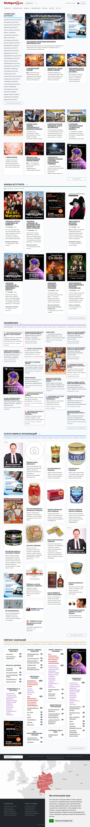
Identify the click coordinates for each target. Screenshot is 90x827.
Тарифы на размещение (10, 813)
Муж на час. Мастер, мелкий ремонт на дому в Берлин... (76, 332)
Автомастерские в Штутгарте (13, 20)
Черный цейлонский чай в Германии (55, 510)
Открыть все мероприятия (77, 318)
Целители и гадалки (10, 92)
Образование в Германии (32, 813)
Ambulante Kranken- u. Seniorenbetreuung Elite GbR (75, 708)
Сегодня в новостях (30, 806)
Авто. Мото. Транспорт (9, 343)
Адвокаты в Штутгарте (10, 27)
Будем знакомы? (30, 377)
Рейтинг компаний (15, 640)
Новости (7, 8)
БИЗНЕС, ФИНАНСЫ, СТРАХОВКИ (70, 438)
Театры (16, 188)
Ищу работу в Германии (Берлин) (32, 362)
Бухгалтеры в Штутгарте (11, 35)
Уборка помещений (10, 86)
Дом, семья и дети (30, 808)
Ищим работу (50, 332)
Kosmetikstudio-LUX (11, 679)
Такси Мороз (9, 654)
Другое (77, 391)
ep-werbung (30, 742)
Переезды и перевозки (11, 68)
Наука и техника (29, 809)
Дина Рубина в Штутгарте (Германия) (74, 223)
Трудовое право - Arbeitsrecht (32, 463)
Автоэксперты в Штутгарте (12, 25)
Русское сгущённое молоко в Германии (75, 510)
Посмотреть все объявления (77, 428)
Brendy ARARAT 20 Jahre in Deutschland (55, 593)
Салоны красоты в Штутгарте (13, 76)
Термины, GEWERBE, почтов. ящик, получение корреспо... (76, 382)
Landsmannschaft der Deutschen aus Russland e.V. (54, 721)
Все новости (77, 179)
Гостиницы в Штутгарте (11, 40)
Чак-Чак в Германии (33, 545)
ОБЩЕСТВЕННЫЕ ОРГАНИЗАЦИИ (55, 706)
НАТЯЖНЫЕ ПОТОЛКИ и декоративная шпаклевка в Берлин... (76, 366)
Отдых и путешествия (10, 61)
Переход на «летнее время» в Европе (55, 69)
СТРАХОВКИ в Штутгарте (11, 81)
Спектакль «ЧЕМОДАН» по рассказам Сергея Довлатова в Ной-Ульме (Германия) (33, 225)
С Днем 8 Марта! (11, 157)
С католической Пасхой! (32, 69)
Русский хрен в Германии (74, 469)
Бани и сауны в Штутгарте (12, 30)
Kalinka (29, 717)
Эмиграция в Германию (11, 97)
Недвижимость (29, 356)
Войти (83, 3)
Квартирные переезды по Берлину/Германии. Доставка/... (34, 413)
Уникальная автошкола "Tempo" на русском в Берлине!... (34, 394)
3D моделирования (12, 611)
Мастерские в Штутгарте (11, 50)
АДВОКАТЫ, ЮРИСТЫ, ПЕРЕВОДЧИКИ (30, 438)
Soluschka (29, 722)
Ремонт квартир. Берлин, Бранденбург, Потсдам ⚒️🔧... (13, 351)
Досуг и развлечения (30, 385)
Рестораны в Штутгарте (11, 71)
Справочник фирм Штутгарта (36, 756)
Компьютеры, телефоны (11, 45)
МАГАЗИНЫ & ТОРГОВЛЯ (34, 677)
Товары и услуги (8, 808)
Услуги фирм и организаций (20, 433)
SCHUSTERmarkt (31, 720)
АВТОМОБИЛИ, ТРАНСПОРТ (11, 438)
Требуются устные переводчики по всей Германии (34, 622)
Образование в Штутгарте (12, 58)
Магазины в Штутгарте (11, 48)
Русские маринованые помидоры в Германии (34, 509)
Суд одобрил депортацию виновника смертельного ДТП (41, 42)
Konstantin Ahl (52, 698)
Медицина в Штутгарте (11, 53)
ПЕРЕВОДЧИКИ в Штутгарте (12, 66)
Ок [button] (51, 820)
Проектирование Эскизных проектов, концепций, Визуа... (76, 397)
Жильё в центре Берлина (34, 348)
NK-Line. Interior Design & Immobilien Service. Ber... (12, 399)
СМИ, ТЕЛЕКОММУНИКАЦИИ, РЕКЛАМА (34, 733)
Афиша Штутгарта (14, 184)
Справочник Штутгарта (9, 15)
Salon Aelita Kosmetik (11, 672)
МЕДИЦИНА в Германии (76, 679)
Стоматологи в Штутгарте (12, 79)
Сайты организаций (9, 809)
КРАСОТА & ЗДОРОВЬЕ (13, 665)
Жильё (51, 8)
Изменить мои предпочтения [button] (63, 820)
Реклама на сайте (70, 3)
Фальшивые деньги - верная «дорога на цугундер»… (76, 70)
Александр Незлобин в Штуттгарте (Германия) (52, 285)
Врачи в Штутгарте (9, 38)
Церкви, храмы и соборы (11, 94)
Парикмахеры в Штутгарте (12, 63)
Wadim (71, 721)
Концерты (10, 188)
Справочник (17, 8)
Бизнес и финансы (9, 32)
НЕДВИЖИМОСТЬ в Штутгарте (13, 689)
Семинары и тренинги (31, 811)
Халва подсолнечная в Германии (55, 540)
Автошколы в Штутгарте (11, 22)
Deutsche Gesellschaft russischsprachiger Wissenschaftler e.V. (54, 715)
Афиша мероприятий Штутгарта (54, 756)
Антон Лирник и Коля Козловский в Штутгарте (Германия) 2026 (76, 285)
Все (5, 188)
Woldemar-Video (31, 665)
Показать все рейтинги (77, 748)
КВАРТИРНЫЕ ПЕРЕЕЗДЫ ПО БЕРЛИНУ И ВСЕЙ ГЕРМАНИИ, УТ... (13, 334)
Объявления (35, 8)
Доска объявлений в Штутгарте (55, 758)
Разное (22, 188)
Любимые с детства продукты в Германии (34, 585)
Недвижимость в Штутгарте (12, 56)
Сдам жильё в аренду (38, 356)
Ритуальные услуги (10, 74)
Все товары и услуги (76, 635)
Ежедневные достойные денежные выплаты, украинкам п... (55, 397)
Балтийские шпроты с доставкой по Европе (13, 552)
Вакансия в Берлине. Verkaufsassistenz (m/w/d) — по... (76, 412)
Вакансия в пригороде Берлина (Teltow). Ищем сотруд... (53, 380)
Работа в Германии (50, 339)
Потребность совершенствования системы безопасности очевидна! (55, 160)
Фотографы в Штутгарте (11, 89)
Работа (44, 8)
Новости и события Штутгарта (73, 756)
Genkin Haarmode (11, 682)
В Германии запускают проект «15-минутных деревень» (76, 126)
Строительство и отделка (31, 342)
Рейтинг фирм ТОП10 (9, 811)
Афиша (26, 8)
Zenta (28, 715)
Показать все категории (13, 103)
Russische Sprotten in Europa (76, 583)
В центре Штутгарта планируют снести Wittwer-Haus (55, 125)
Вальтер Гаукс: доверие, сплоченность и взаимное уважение (34, 126)
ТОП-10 (58, 8)
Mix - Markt (30, 712)
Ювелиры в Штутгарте (10, 99)
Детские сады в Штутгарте (12, 43)
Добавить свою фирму (10, 815)
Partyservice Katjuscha (33, 658)
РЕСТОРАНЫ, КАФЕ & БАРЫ (55, 731)
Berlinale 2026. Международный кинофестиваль (33, 159)
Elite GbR (71, 724)
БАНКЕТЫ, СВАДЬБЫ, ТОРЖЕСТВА (51, 438)
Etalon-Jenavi (30, 725)
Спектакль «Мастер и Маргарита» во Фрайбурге (12, 223)
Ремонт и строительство (31, 341)
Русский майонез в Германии (54, 469)
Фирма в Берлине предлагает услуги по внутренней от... (34, 332)
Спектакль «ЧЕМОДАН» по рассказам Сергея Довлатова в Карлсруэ (12, 286)
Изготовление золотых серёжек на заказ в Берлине (77, 611)
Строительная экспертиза (12, 84)
